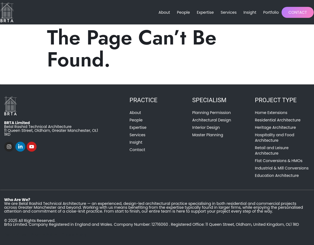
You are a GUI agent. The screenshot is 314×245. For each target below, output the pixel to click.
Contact (297, 12)
